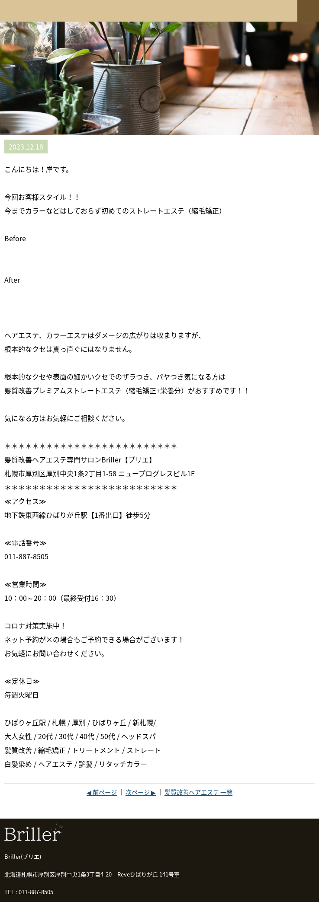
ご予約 (244, 10)
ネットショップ (277, 10)
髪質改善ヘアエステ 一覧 (198, 792)
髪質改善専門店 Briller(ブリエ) (32, 11)
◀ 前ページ (102, 792)
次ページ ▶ (141, 792)
